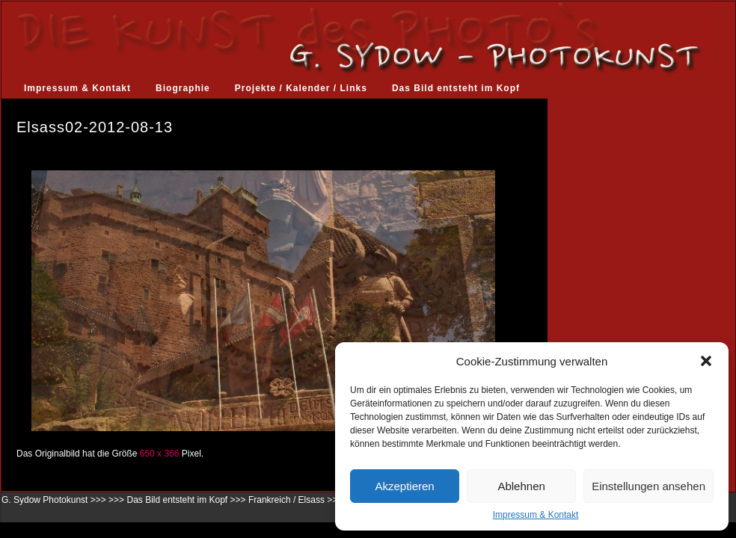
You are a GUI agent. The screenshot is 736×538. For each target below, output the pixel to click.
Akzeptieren (404, 486)
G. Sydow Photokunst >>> (53, 500)
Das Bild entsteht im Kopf (456, 88)
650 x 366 (160, 453)
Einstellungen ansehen (648, 486)
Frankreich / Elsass (286, 500)
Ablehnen (521, 486)
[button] (706, 360)
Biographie (183, 88)
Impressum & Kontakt (536, 514)
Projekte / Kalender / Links (301, 88)
